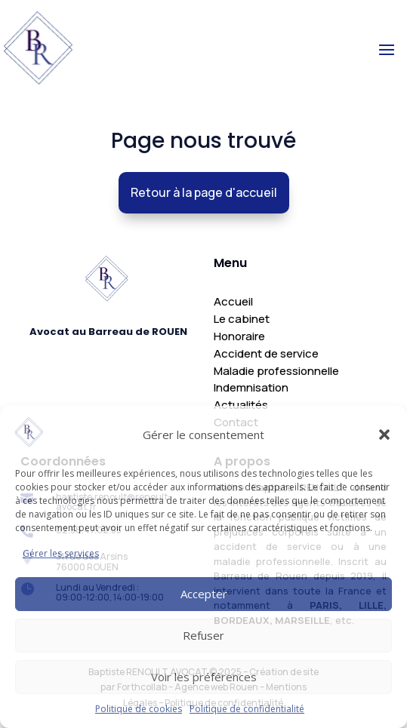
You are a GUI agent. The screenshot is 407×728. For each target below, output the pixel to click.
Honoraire (239, 336)
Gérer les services (61, 553)
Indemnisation (251, 387)
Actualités (241, 405)
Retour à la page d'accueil (203, 192)
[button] (384, 434)
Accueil (233, 301)
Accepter (203, 593)
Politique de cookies (138, 708)
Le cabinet (242, 319)
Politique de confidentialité (247, 708)
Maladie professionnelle (276, 371)
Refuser (203, 635)
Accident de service (266, 353)
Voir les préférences (204, 676)
